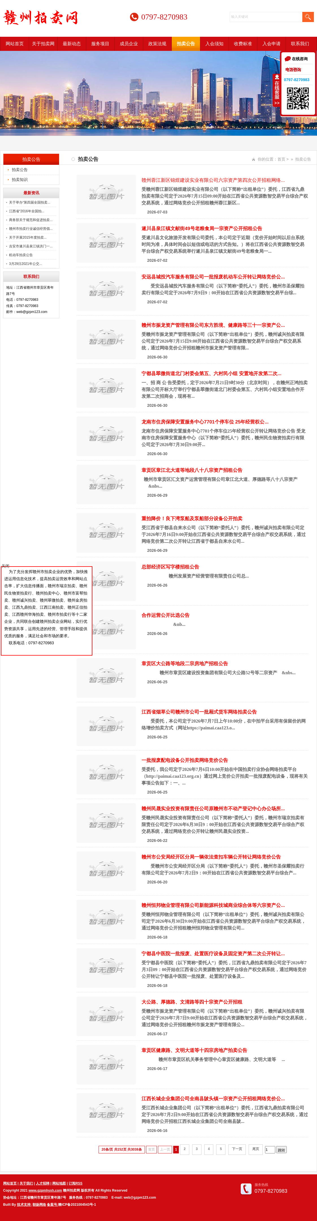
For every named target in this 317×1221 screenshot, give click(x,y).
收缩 (277, 90)
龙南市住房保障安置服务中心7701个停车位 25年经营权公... (205, 422)
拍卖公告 (186, 43)
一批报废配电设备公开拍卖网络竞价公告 (185, 760)
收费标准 (243, 43)
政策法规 (157, 43)
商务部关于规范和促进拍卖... (31, 220)
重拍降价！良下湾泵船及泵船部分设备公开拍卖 (192, 518)
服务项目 (100, 43)
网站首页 (15, 43)
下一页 (237, 1149)
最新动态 (72, 43)
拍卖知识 (20, 179)
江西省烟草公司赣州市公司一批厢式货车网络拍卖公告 (199, 712)
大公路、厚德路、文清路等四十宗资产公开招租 (192, 1002)
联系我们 (300, 43)
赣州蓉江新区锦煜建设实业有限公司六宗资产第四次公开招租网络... (213, 180)
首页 (281, 159)
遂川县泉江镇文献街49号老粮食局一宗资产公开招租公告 (202, 228)
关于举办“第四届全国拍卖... (29, 202)
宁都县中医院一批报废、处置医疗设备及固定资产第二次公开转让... (213, 953)
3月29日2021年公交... (25, 264)
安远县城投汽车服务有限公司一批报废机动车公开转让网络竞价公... (213, 277)
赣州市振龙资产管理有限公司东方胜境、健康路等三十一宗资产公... (213, 325)
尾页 (255, 1149)
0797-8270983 (296, 79)
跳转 (281, 1150)
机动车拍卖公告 (21, 255)
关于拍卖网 (43, 43)
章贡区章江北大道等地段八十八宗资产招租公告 (192, 470)
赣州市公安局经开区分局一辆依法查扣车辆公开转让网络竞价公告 (211, 857)
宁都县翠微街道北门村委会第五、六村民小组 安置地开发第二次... (211, 373)
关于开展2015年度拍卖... (28, 237)
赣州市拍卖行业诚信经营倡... (31, 229)
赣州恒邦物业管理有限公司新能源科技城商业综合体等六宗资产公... (213, 905)
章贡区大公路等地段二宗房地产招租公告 (185, 663)
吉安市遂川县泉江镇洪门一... (31, 246)
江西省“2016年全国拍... (26, 211)
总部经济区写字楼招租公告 (170, 567)
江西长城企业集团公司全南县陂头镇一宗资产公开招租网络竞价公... (213, 1098)
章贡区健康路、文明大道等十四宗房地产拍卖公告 (194, 1050)
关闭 (5, 566)
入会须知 (214, 43)
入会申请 (271, 43)
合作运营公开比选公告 (166, 615)
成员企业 (129, 43)
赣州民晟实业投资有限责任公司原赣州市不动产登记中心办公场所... (213, 808)
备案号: (52, 1205)
